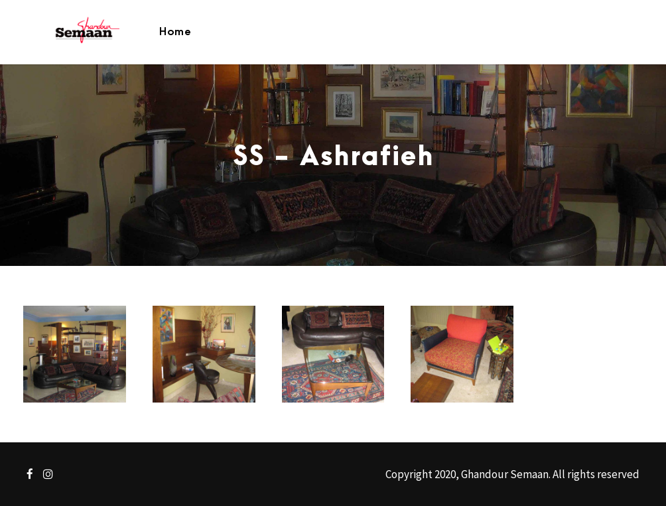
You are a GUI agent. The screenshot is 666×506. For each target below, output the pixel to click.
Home (175, 32)
